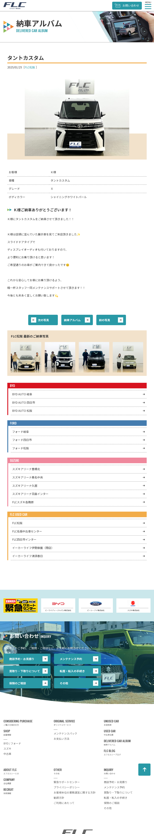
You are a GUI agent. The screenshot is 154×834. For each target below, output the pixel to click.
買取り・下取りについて (24, 671)
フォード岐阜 (20, 431)
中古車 (7, 753)
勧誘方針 (59, 797)
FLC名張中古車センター (27, 531)
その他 (64, 683)
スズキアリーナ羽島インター (30, 494)
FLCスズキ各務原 (23, 502)
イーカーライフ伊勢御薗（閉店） (33, 548)
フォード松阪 (20, 448)
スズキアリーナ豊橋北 (26, 469)
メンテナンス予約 (71, 659)
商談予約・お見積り (21, 659)
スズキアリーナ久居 (24, 485)
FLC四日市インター (24, 539)
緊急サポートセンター (67, 782)
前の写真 (104, 320)
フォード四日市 (22, 440)
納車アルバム (72, 320)
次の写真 (43, 320)
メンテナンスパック (65, 733)
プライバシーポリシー (67, 787)
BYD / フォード (12, 743)
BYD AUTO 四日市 (23, 402)
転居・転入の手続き (72, 671)
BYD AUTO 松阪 (22, 410)
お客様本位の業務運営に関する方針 (74, 792)
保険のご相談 (17, 683)
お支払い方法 (61, 738)
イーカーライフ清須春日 (27, 556)
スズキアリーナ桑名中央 (27, 477)
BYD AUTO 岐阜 (22, 394)
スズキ (7, 748)
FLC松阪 (30, 67)
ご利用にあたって (64, 803)
